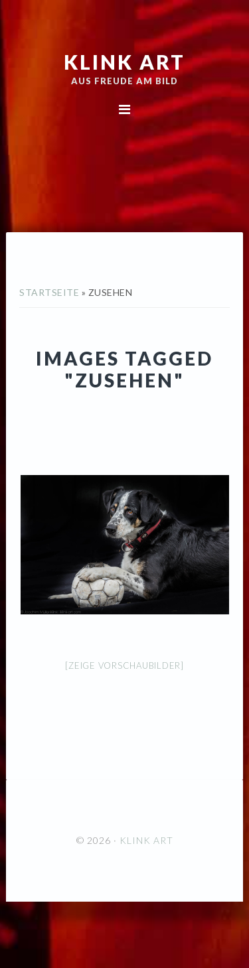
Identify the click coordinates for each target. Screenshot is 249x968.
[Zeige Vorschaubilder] (124, 665)
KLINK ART (124, 62)
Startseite (49, 292)
